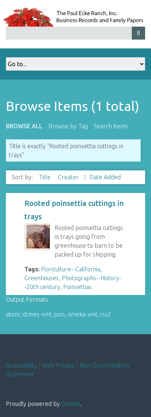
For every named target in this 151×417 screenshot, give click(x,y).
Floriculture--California (70, 269)
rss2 (105, 314)
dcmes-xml (37, 314)
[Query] (75, 33)
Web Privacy (58, 365)
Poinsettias (77, 287)
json (59, 314)
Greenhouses (41, 278)
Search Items (111, 126)
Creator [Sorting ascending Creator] (69, 177)
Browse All (24, 126)
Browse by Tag (68, 126)
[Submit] (138, 33)
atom (13, 314)
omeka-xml (82, 314)
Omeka (70, 403)
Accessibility (21, 365)
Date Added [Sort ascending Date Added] (105, 177)
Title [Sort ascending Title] (45, 177)
